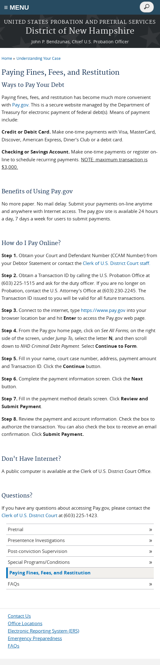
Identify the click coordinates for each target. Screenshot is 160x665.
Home (7, 58)
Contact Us (19, 616)
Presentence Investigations (36, 540)
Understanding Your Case (38, 58)
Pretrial (15, 529)
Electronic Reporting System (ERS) (43, 631)
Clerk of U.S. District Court (29, 515)
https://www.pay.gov (103, 310)
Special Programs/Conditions (39, 562)
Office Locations (25, 623)
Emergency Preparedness (35, 638)
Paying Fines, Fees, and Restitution (50, 572)
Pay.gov (20, 104)
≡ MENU (16, 7)
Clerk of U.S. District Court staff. (116, 263)
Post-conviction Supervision (37, 551)
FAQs (13, 584)
